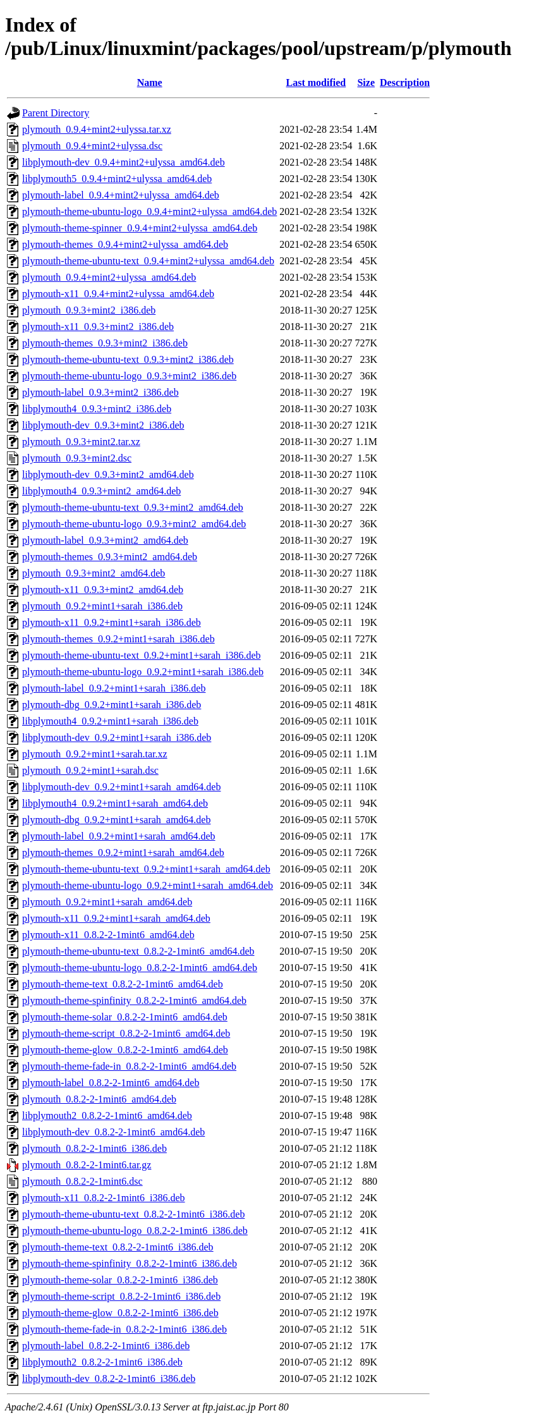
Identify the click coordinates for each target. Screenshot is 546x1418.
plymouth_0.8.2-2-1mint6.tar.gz (86, 1164)
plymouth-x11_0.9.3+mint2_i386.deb (98, 326)
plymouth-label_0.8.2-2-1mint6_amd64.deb (110, 1082)
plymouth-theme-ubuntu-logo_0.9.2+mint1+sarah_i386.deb (143, 671)
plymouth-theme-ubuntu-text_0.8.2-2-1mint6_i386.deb (133, 1214)
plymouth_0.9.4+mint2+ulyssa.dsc (92, 145)
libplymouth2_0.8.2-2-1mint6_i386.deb (102, 1362)
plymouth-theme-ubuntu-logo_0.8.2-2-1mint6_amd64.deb (139, 967)
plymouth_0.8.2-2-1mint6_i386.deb (94, 1148)
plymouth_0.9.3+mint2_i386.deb (88, 310)
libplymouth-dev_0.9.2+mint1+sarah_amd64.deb (121, 786)
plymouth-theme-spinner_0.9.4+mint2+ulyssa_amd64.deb (139, 228)
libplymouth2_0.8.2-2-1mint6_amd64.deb (107, 1115)
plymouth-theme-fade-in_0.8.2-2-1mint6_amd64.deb (129, 1066)
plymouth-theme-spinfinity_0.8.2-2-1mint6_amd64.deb (134, 1000)
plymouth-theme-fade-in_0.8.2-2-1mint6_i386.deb (124, 1329)
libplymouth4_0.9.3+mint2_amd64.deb (101, 491)
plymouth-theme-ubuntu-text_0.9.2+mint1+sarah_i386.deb (141, 655)
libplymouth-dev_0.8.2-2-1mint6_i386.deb (108, 1378)
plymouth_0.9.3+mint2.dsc (76, 458)
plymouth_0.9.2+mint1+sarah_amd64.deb (107, 901)
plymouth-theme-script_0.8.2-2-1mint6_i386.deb (121, 1296)
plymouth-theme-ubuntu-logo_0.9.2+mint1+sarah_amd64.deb (147, 885)
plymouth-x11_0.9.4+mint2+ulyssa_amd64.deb (118, 293)
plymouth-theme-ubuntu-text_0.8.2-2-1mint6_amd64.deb (138, 951)
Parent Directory (55, 112)
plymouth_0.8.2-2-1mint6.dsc (82, 1181)
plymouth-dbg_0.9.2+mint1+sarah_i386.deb (111, 704)
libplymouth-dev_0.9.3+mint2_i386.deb (103, 425)
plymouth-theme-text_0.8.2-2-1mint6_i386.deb (118, 1247)
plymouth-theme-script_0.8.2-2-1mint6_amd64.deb (126, 1033)
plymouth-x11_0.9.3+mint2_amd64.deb (102, 589)
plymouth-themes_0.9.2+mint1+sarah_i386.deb (118, 638)
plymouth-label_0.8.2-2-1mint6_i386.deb (106, 1345)
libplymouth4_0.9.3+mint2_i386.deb (96, 408)
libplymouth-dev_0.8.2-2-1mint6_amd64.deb (113, 1132)
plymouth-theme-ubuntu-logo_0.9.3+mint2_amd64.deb (134, 523)
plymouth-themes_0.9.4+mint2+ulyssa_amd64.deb (125, 244)
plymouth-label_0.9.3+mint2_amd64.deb (105, 540)
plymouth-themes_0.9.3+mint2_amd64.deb (109, 556)
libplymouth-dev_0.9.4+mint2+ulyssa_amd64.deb (123, 162)
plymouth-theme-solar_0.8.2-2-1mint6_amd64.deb (125, 1017)
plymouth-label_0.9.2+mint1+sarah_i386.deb (113, 688)
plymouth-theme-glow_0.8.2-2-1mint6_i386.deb (120, 1312)
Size (366, 82)
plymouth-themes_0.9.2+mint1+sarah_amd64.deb (123, 852)
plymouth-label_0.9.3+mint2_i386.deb (100, 392)
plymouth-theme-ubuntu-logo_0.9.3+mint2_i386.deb (129, 375)
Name (149, 82)
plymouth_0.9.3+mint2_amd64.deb (93, 573)
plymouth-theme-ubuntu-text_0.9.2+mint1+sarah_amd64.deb (146, 869)
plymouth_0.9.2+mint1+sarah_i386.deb (102, 606)
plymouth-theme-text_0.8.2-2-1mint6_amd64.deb (122, 984)
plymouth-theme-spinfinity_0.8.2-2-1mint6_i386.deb (129, 1263)
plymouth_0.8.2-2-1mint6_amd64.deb (99, 1099)
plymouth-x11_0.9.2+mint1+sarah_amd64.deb (116, 918)
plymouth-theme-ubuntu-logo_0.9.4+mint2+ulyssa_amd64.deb (149, 211)
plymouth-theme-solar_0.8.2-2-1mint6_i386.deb (120, 1279)
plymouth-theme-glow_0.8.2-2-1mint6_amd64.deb (125, 1049)
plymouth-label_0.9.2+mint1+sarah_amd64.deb (118, 836)
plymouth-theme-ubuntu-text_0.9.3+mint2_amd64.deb (132, 507)
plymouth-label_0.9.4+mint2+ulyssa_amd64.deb (120, 195)
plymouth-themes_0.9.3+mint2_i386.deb (105, 343)
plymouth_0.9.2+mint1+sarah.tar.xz (94, 754)
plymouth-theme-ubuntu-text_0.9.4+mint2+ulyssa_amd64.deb (148, 260)
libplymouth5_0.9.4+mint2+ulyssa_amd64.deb (117, 178)
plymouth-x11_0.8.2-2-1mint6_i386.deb (103, 1197)
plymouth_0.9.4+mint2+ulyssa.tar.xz (96, 129)
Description (405, 82)
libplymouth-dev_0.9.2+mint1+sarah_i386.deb (116, 737)
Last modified (316, 82)
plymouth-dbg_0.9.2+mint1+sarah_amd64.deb (116, 819)
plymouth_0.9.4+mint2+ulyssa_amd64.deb (109, 277)
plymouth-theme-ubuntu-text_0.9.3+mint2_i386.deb (128, 359)
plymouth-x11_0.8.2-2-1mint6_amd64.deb (108, 934)
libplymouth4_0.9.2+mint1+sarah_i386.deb (110, 721)
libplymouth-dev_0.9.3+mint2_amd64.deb (108, 474)
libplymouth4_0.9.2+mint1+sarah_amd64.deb (115, 803)
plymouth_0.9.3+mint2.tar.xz (81, 441)
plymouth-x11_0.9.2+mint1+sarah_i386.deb (111, 622)
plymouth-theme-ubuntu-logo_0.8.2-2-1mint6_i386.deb (135, 1230)
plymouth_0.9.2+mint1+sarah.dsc (90, 770)
